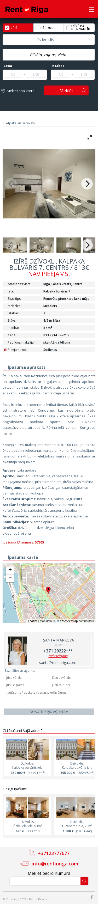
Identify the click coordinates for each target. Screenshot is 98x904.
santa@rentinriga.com (57, 662)
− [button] (10, 578)
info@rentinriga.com (55, 863)
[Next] (87, 184)
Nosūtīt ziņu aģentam (49, 711)
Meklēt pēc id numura (49, 873)
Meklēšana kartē (20, 90)
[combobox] (49, 39)
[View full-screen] (90, 137)
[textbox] (48, 55)
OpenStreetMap (66, 621)
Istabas (58, 66)
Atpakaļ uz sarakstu (20, 123)
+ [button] (10, 570)
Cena (8, 66)
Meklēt (66, 91)
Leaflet (32, 621)
